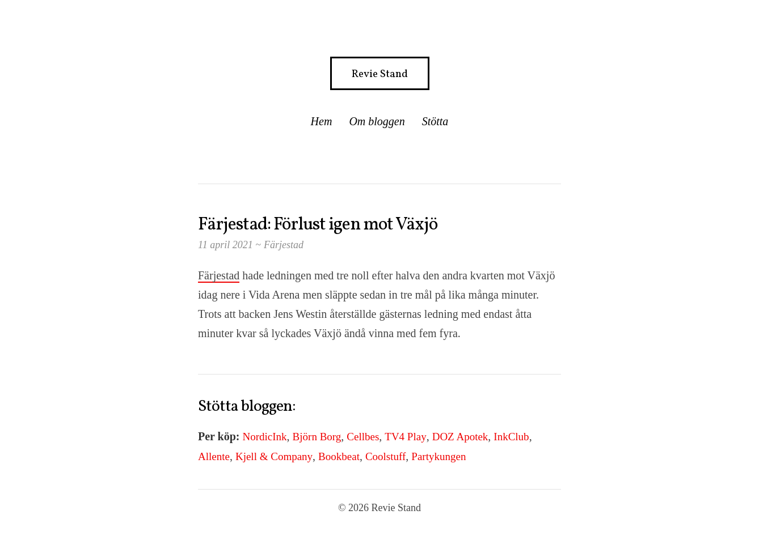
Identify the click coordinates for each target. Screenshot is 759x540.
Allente (214, 456)
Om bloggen (376, 121)
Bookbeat (339, 456)
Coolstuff (385, 456)
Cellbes (363, 437)
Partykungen (438, 456)
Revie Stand (380, 74)
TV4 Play (405, 437)
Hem (321, 121)
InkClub (511, 437)
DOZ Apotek (460, 437)
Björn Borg (317, 437)
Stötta (435, 121)
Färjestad (283, 244)
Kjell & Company (274, 456)
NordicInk (265, 437)
